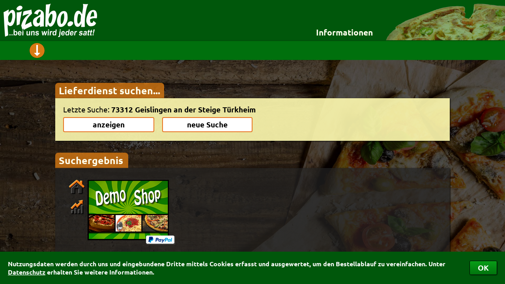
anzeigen (109, 124)
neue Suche (207, 124)
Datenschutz (26, 272)
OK (483, 268)
